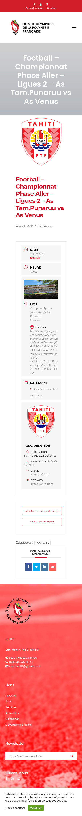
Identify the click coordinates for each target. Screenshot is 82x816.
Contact (51, 8)
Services (10, 707)
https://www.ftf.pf (42, 484)
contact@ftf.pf (40, 474)
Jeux (8, 701)
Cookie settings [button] (15, 807)
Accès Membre (34, 8)
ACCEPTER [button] (35, 807)
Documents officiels (18, 725)
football (42, 543)
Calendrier (12, 719)
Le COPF (10, 696)
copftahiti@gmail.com (24, 666)
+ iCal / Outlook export (42, 521)
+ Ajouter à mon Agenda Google (41, 511)
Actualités (12, 713)
